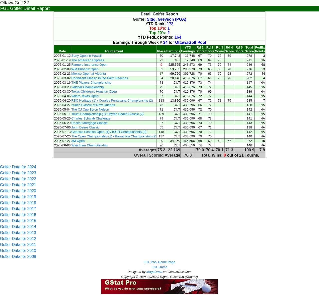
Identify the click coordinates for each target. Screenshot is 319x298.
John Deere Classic (85, 127)
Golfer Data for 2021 (18, 185)
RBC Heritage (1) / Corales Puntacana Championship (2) (112, 100)
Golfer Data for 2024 (18, 167)
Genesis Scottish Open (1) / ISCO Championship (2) (108, 132)
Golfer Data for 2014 (18, 227)
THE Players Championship (91, 82)
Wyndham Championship (89, 145)
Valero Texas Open (84, 96)
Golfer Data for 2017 (18, 209)
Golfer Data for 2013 (18, 233)
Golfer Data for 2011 (18, 244)
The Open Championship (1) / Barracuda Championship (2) (113, 136)
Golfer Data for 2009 (18, 256)
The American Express (87, 60)
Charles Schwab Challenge (90, 118)
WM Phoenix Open (84, 69)
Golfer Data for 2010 (18, 250)
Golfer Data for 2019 (18, 197)
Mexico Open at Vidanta (88, 73)
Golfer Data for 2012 (18, 239)
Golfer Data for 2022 (18, 179)
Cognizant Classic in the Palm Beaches (99, 78)
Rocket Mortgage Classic (89, 123)
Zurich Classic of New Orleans (93, 105)
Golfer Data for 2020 (18, 191)
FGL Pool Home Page (159, 262)
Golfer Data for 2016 (18, 215)
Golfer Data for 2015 (18, 221)
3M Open (77, 141)
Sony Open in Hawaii (86, 56)
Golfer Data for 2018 (18, 203)
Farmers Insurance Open (89, 64)
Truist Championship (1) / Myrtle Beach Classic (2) (107, 114)
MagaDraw (154, 272)
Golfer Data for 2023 (18, 173)
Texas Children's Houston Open (94, 91)
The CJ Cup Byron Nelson (90, 109)
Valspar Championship (87, 87)
